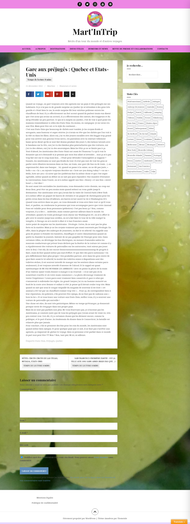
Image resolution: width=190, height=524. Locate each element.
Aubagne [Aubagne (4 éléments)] (156, 101)
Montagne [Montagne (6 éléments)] (151, 144)
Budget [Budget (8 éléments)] (130, 112)
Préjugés (50, 341)
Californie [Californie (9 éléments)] (148, 112)
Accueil (26, 49)
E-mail (24, 432)
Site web (24, 445)
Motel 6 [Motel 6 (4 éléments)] (161, 144)
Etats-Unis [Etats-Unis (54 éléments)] (132, 123)
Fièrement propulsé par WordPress (79, 518)
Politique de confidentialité (45, 502)
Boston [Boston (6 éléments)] (160, 107)
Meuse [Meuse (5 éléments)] (142, 144)
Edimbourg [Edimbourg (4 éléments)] (157, 118)
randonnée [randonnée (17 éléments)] (148, 161)
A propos (40, 49)
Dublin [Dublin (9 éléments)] (139, 118)
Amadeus (109, 518)
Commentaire (27, 389)
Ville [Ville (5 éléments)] (153, 171)
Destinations (57, 49)
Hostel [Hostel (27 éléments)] (130, 128)
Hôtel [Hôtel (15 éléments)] (151, 128)
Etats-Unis (40, 341)
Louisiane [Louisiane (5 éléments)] (148, 139)
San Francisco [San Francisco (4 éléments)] (144, 166)
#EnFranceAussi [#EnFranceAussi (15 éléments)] (134, 101)
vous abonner (101, 457)
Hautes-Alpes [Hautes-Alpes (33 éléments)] (151, 123)
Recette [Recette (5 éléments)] (158, 161)
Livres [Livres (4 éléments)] (138, 139)
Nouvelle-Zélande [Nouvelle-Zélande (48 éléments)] (135, 155)
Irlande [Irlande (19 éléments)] (153, 134)
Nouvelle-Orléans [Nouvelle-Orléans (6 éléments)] (145, 150)
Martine (51, 86)
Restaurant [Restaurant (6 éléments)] (132, 166)
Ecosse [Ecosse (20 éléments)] (147, 118)
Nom (23, 420)
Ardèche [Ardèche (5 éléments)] (146, 101)
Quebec (59, 341)
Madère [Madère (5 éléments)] (158, 139)
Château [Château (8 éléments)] (131, 118)
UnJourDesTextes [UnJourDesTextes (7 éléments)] (135, 171)
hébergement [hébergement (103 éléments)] (141, 128)
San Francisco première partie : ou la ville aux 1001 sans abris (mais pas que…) (93, 362)
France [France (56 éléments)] (141, 123)
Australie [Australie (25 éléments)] (150, 107)
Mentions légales (45, 497)
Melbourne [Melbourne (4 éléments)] (132, 144)
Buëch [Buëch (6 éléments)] (138, 112)
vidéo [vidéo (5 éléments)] (146, 171)
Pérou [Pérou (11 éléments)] (130, 161)
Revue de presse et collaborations (132, 49)
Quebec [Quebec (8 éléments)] (138, 161)
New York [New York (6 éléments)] (132, 150)
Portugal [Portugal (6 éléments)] (157, 155)
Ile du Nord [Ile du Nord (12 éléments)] (132, 134)
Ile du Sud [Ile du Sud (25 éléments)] (144, 134)
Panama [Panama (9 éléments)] (148, 155)
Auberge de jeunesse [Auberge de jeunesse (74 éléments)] (136, 107)
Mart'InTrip (95, 31)
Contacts (162, 49)
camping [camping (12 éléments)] (158, 112)
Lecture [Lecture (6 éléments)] (131, 139)
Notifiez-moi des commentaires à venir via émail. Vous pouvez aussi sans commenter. (66, 459)
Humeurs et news (98, 49)
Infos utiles (77, 49)
